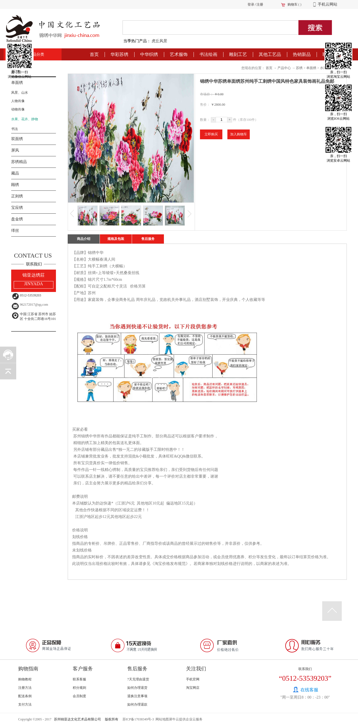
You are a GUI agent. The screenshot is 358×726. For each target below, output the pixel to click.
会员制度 (79, 696)
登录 (251, 4)
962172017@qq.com (34, 305)
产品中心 (284, 68)
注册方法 (25, 688)
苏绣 (299, 68)
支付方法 (25, 704)
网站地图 (161, 719)
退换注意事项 (137, 696)
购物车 (293, 4)
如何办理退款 (137, 704)
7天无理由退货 (138, 679)
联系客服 (79, 679)
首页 (94, 54)
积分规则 (79, 688)
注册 (259, 4)
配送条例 (25, 696)
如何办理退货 (137, 688)
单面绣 (311, 68)
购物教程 (25, 679)
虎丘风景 (159, 41)
